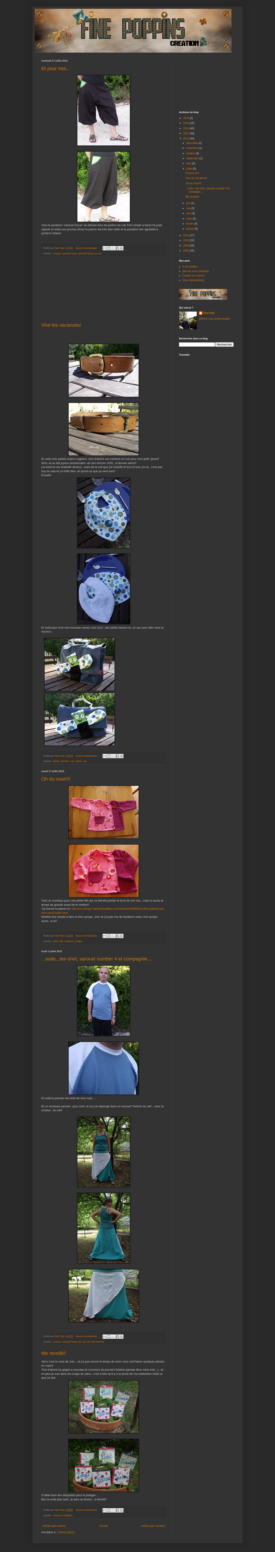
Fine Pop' (209, 313)
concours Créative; (63, 1515)
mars (189, 218)
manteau (69, 941)
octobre (191, 153)
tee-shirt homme (95, 1341)
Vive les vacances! (61, 325)
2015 (186, 123)
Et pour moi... (55, 68)
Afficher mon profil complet (214, 318)
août (189, 163)
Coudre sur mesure (193, 275)
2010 (186, 240)
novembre (192, 148)
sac (85, 761)
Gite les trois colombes (195, 271)
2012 (186, 138)
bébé (55, 941)
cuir (72, 761)
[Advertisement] (103, 289)
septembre (192, 158)
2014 (186, 128)
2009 (186, 245)
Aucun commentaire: (87, 248)
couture (57, 253)
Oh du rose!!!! (55, 779)
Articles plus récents (54, 1525)
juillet (189, 168)
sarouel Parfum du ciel (89, 253)
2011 (186, 235)
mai (188, 208)
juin (188, 203)
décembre (192, 143)
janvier (190, 228)
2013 (186, 133)
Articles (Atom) (66, 1532)
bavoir (56, 761)
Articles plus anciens (153, 1525)
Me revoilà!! (53, 1353)
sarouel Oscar (69, 253)
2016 (186, 118)
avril (189, 213)
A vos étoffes (189, 266)
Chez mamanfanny (193, 280)
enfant (78, 761)
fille (61, 941)
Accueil (103, 1525)
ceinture (65, 761)
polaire (78, 941)
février (190, 223)
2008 (186, 250)
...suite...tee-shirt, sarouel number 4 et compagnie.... (97, 959)
